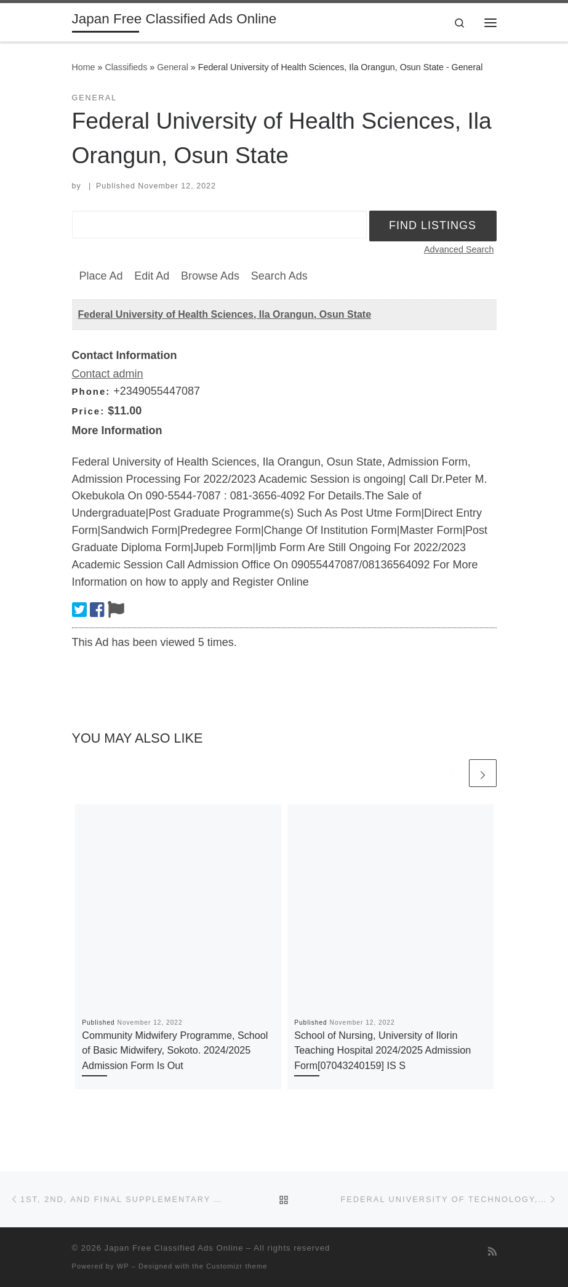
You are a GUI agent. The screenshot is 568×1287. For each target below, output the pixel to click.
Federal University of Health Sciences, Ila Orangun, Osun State (225, 314)
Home (83, 67)
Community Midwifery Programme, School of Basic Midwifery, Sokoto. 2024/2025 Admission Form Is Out (175, 1050)
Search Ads (279, 276)
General (172, 67)
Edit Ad (151, 276)
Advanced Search (459, 249)
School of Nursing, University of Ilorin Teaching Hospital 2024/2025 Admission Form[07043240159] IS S (382, 1050)
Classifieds (126, 67)
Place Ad (101, 276)
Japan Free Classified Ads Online (174, 1248)
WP (123, 1266)
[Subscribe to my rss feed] (492, 1251)
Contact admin (107, 374)
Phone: (91, 391)
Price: (88, 411)
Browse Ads (210, 276)
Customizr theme (237, 1266)
